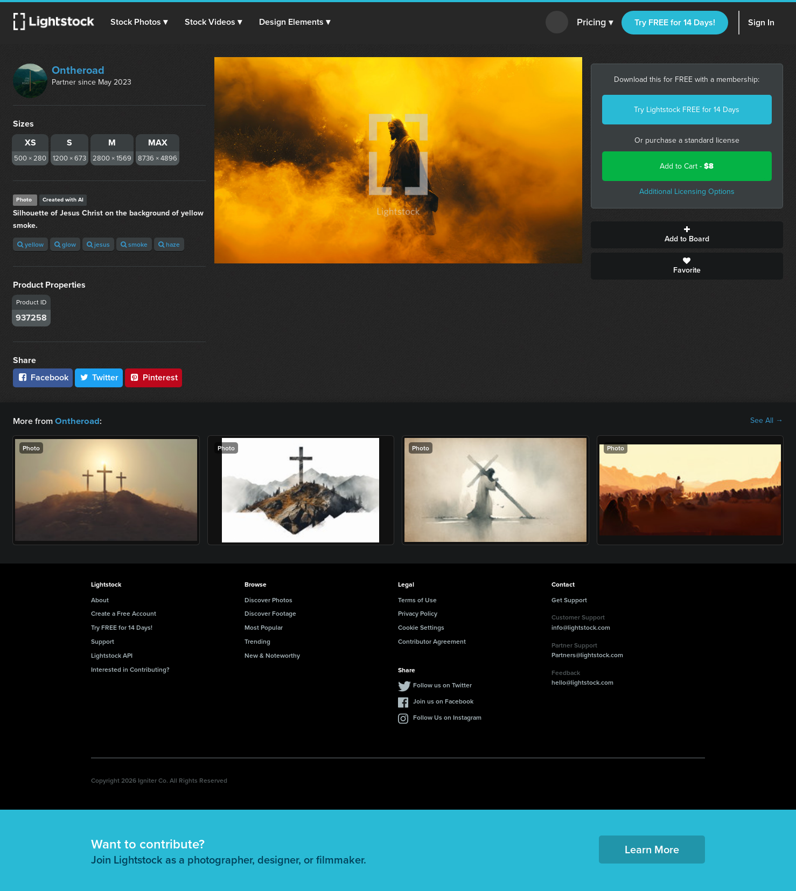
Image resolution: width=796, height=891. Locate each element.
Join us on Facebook (443, 700)
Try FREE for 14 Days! (674, 22)
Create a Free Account (123, 612)
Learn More (652, 849)
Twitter (99, 377)
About (100, 599)
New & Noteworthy (272, 654)
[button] (139, 22)
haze (169, 244)
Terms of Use (417, 599)
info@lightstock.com (580, 626)
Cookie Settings (421, 626)
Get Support (569, 599)
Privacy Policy (417, 612)
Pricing (595, 22)
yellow (30, 244)
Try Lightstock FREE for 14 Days (686, 109)
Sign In (761, 22)
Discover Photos (268, 599)
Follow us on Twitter (442, 684)
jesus (98, 244)
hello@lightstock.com (582, 681)
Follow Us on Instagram (447, 716)
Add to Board (687, 235)
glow (65, 244)
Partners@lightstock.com (587, 654)
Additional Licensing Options (687, 191)
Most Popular (264, 626)
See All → (766, 420)
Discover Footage (270, 612)
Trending (257, 640)
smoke (134, 244)
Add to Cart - (687, 166)
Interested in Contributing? (130, 668)
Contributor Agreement (432, 640)
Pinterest (153, 377)
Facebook (42, 377)
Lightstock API (111, 654)
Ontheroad (78, 70)
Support (102, 640)
